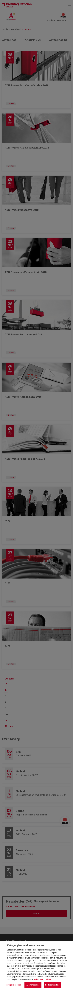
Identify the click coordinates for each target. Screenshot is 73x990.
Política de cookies (42, 979)
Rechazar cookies (52, 985)
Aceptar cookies (33, 985)
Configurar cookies (13, 985)
